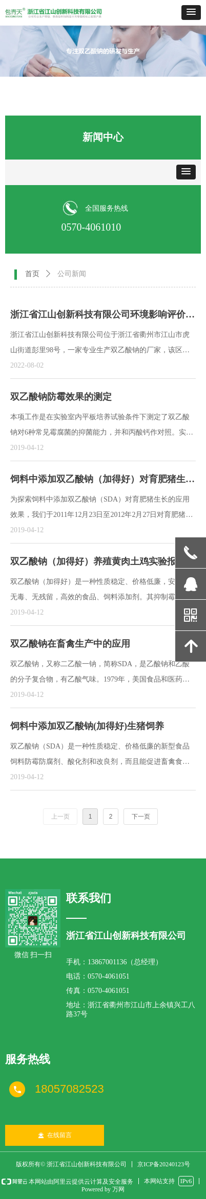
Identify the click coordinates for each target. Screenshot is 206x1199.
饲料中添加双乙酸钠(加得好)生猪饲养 (87, 726)
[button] (191, 12)
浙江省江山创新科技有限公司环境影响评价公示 (102, 317)
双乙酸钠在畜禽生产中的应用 (70, 644)
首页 (32, 274)
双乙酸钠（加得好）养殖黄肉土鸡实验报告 (98, 561)
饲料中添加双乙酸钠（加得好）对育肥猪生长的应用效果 (102, 481)
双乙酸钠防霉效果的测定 (61, 397)
